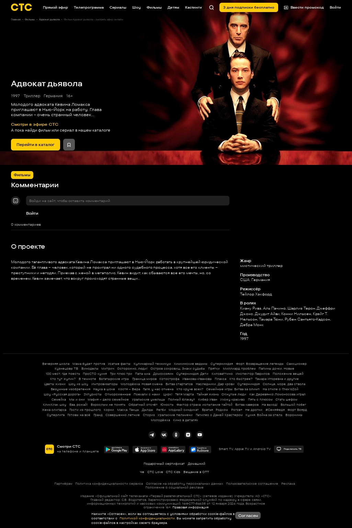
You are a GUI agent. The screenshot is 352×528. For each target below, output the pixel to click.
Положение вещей (288, 373)
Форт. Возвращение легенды (260, 364)
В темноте (87, 379)
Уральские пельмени (175, 415)
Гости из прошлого (85, 410)
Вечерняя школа (55, 364)
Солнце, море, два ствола (284, 384)
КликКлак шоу (54, 404)
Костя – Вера (129, 389)
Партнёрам (63, 483)
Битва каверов (247, 404)
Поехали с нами (147, 394)
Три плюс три (121, 373)
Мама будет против (88, 364)
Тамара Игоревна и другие (277, 379)
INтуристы (93, 394)
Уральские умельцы (148, 399)
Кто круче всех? (190, 389)
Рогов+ (236, 410)
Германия (53, 95)
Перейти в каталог (35, 144)
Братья (207, 410)
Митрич (107, 368)
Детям (173, 7)
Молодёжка (160, 420)
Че (142, 472)
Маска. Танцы (128, 410)
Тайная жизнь (208, 394)
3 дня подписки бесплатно (248, 7)
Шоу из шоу (78, 384)
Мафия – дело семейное (108, 399)
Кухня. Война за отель (264, 415)
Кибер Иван (207, 399)
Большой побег (293, 404)
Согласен (248, 515)
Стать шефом (286, 399)
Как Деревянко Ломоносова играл (277, 394)
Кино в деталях (185, 420)
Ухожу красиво (232, 399)
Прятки (214, 368)
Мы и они (77, 399)
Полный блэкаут (181, 399)
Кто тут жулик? (63, 379)
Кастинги (193, 7)
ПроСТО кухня (95, 373)
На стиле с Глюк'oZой (280, 389)
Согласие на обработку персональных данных (184, 483)
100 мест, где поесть (63, 373)
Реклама (288, 483)
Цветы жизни (55, 384)
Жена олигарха (54, 410)
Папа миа (142, 373)
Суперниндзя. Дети (192, 373)
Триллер (32, 95)
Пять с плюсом (260, 399)
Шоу (136, 7)
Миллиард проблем (239, 368)
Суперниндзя (222, 364)
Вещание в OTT (196, 472)
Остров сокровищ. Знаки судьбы (177, 368)
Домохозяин (163, 373)
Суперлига (56, 415)
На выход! (270, 404)
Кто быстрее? (240, 379)
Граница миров (144, 379)
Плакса (220, 379)
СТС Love (155, 472)
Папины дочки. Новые (276, 368)
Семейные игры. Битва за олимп (233, 389)
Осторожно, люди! (132, 368)
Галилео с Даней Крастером (219, 415)
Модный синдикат (184, 410)
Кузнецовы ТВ (66, 368)
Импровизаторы (104, 384)
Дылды (147, 410)
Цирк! (167, 394)
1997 (15, 95)
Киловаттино (222, 373)
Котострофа (169, 379)
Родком (222, 410)
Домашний (196, 463)
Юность (166, 404)
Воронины (294, 415)
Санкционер (296, 364)
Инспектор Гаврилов (253, 373)
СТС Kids (173, 472)
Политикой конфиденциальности (146, 518)
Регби (161, 410)
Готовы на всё (78, 415)
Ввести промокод (304, 7)
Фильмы (154, 7)
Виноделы (90, 368)
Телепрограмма (89, 7)
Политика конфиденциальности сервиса (109, 483)
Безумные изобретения (70, 389)
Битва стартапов (179, 384)
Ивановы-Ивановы (197, 379)
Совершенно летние (122, 415)
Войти (32, 213)
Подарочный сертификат (164, 463)
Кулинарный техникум (152, 364)
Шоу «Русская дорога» (62, 394)
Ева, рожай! (78, 404)
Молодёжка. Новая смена (141, 384)
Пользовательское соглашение (252, 483)
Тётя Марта (184, 394)
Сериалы (118, 7)
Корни (109, 410)
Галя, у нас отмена (158, 389)
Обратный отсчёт (143, 404)
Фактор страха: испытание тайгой (204, 404)
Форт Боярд (297, 410)
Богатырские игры (114, 379)
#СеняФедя (275, 410)
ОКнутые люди (234, 394)
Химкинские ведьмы (190, 364)
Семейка (59, 399)
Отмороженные (118, 394)
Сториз (149, 415)
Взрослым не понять (108, 404)
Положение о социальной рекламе (174, 487)
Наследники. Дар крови (215, 384)
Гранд (98, 415)
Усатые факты (119, 364)
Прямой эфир (55, 7)
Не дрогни (253, 410)
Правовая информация (190, 507)
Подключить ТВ (288, 449)
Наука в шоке (104, 389)
